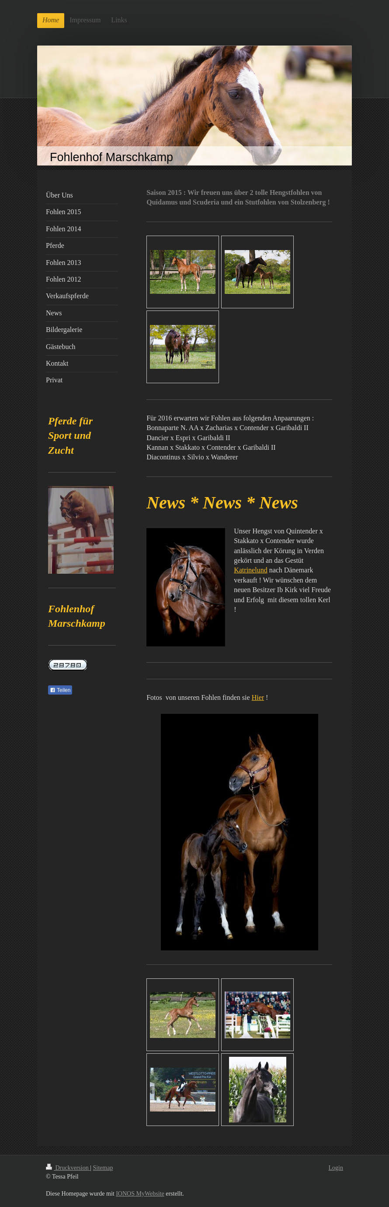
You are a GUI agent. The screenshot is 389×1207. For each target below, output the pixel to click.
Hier (258, 697)
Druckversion (68, 1168)
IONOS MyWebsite (140, 1193)
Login (336, 1168)
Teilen (60, 690)
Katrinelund (250, 570)
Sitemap (103, 1168)
